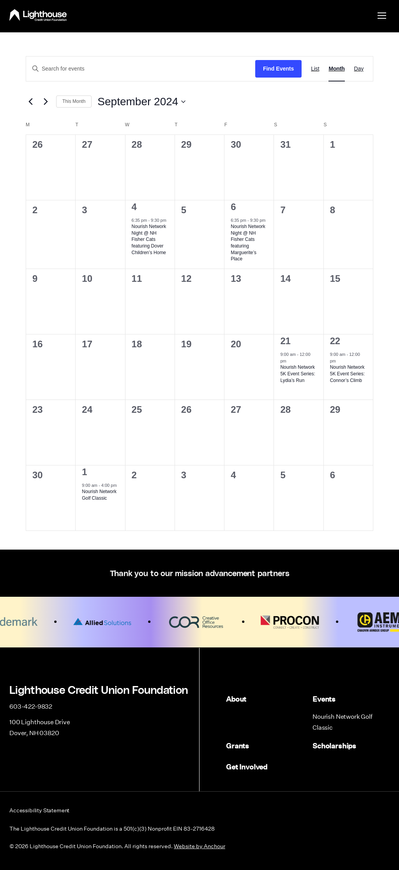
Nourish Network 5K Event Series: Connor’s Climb (347, 373)
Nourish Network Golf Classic (342, 720)
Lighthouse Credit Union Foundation (38, 15)
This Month (73, 101)
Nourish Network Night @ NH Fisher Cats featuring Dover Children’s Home (149, 239)
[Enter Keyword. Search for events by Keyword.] (140, 69)
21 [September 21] (285, 341)
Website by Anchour (199, 842)
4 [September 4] (134, 207)
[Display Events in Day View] (359, 69)
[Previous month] (30, 101)
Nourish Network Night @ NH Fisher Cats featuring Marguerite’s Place (248, 243)
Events (323, 699)
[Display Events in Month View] (336, 69)
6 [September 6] (233, 207)
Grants (237, 743)
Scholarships (334, 743)
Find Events (278, 68)
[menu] (382, 15)
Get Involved (246, 764)
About (236, 699)
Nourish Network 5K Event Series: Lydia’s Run (297, 373)
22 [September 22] (335, 341)
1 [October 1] (84, 472)
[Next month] (45, 101)
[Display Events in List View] (315, 69)
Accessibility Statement (39, 806)
